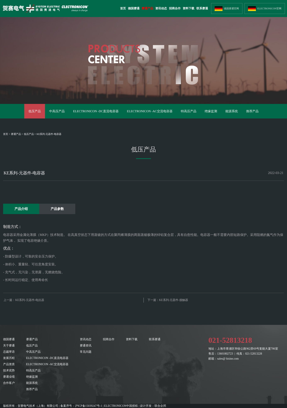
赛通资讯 (85, 345)
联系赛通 (202, 8)
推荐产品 (252, 111)
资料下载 (188, 8)
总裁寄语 (9, 351)
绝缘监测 (211, 111)
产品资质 (9, 364)
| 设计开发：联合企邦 (152, 405)
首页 (123, 8)
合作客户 (9, 383)
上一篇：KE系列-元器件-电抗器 (24, 300)
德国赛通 (134, 8)
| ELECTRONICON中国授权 (120, 405)
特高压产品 (188, 111)
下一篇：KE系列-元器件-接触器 (167, 300)
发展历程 (9, 358)
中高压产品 (57, 111)
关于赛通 (9, 345)
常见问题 (85, 351)
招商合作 (175, 8)
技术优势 (9, 370)
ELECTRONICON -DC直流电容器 (96, 111)
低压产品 (34, 111)
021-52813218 (230, 340)
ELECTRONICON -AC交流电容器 (150, 111)
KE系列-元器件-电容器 (48, 134)
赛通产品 (147, 8)
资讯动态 (161, 8)
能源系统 (231, 111)
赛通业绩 (9, 376)
